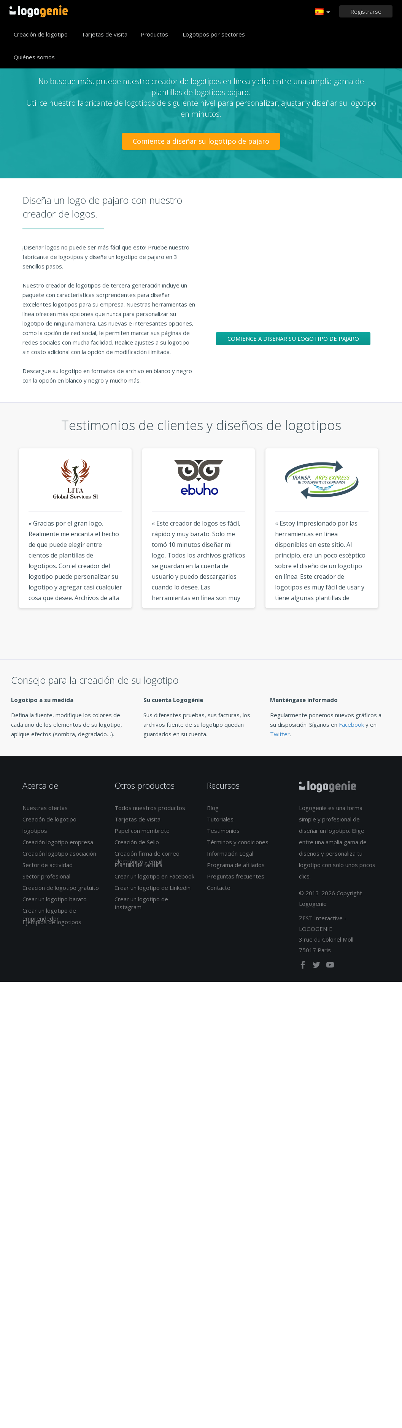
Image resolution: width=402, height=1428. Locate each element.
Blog (213, 808)
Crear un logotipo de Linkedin (152, 887)
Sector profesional (46, 876)
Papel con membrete (142, 830)
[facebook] (303, 966)
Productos (154, 34)
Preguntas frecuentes (235, 876)
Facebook (351, 724)
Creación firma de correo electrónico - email (147, 857)
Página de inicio (39, 11)
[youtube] (330, 966)
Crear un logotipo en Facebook (154, 876)
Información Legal (230, 853)
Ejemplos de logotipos (51, 922)
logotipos (34, 830)
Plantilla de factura (138, 865)
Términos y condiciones (238, 842)
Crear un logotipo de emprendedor (49, 914)
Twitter (280, 734)
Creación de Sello (136, 842)
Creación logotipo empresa (57, 842)
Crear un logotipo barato (54, 899)
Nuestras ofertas (45, 808)
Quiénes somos (34, 57)
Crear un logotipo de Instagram (141, 903)
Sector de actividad (47, 865)
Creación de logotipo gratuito (60, 887)
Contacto (218, 887)
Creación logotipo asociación (59, 853)
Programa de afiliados (236, 865)
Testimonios (223, 830)
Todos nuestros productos (149, 808)
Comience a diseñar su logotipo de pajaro (201, 141)
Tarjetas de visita (104, 34)
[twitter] (317, 966)
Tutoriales (220, 819)
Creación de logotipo (41, 34)
